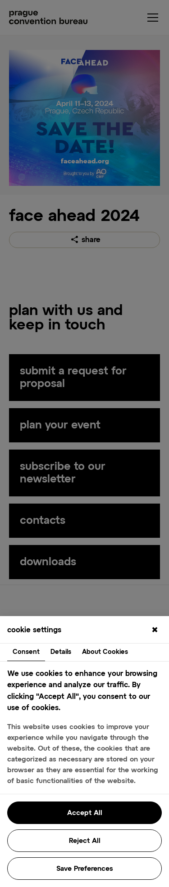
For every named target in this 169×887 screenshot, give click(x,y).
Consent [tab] (26, 652)
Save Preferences (84, 868)
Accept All (84, 813)
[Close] (154, 630)
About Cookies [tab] (105, 652)
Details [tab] (60, 652)
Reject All (84, 840)
